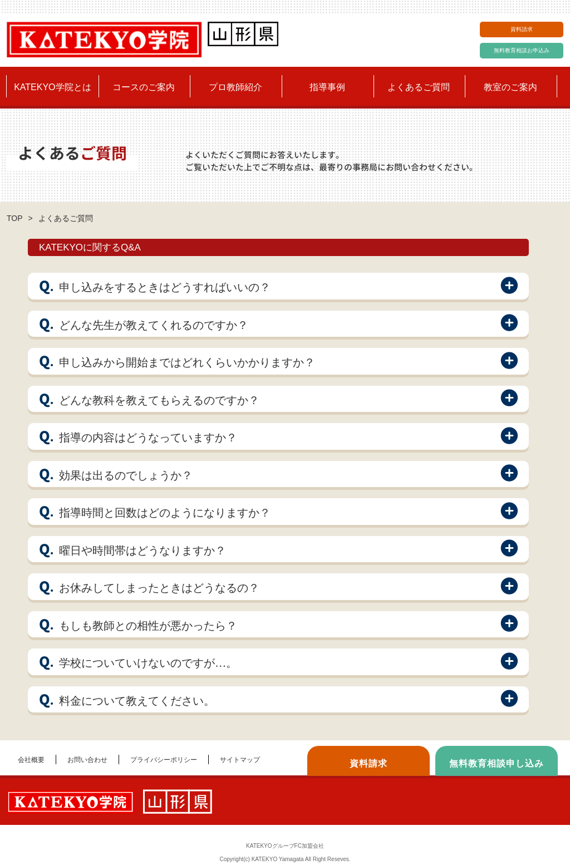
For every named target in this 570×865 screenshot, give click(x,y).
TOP (15, 218)
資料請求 (521, 29)
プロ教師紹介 (235, 87)
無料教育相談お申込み (521, 50)
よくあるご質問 (418, 87)
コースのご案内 (143, 87)
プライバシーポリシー (163, 760)
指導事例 (327, 87)
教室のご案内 (510, 87)
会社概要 (31, 760)
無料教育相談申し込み (496, 763)
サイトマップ (240, 760)
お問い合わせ (87, 760)
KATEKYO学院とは (52, 87)
